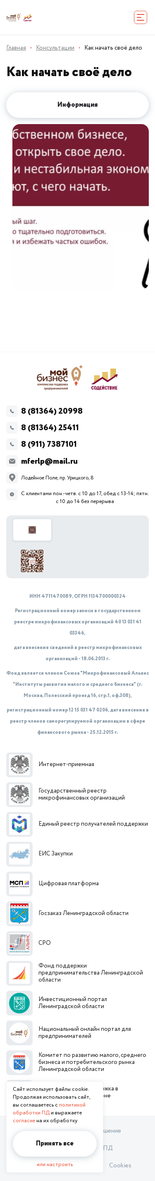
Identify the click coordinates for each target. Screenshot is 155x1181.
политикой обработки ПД (49, 1109)
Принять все (55, 1143)
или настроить (55, 1165)
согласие (24, 1121)
